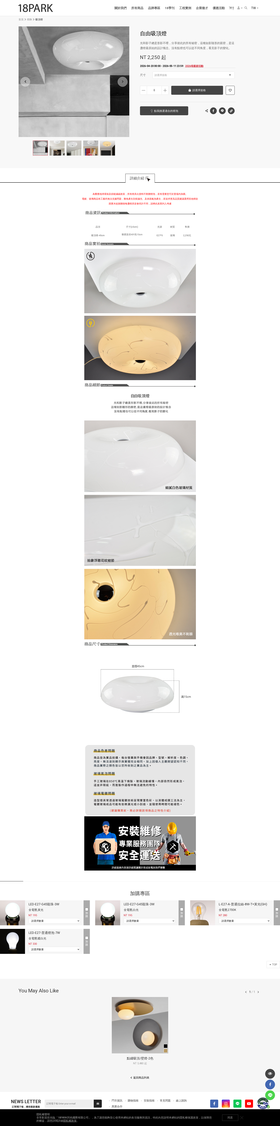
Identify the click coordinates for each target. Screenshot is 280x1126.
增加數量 (165, 90)
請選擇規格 (192, 75)
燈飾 (29, 19)
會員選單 (238, 7)
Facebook (213, 110)
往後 (258, 992)
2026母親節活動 (194, 66)
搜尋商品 (245, 7)
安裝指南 (149, 1100)
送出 (98, 1103)
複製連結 (231, 109)
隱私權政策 (70, 1120)
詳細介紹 (137, 178)
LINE (222, 110)
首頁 (21, 19)
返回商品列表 (141, 1077)
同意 (230, 1117)
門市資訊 (117, 1100)
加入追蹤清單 (230, 90)
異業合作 (117, 1106)
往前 (245, 992)
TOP (273, 964)
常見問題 (165, 1100)
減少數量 (143, 90)
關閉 (242, 1117)
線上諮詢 (181, 1100)
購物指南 (133, 1100)
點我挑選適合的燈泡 (166, 111)
